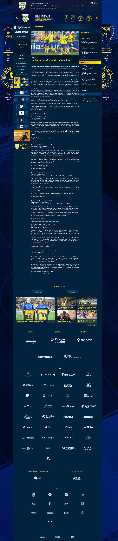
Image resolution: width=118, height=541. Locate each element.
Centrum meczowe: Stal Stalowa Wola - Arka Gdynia (88, 80)
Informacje (21, 41)
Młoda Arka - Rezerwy (22, 44)
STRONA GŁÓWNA (21, 36)
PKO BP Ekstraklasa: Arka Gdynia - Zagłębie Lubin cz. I (66, 308)
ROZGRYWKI (22, 61)
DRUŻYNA (21, 58)
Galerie (22, 47)
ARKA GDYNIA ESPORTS (21, 74)
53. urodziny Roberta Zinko (87, 58)
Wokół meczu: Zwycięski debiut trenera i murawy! (88, 37)
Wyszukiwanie (21, 52)
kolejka (84, 101)
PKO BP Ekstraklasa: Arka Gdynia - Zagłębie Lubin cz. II (30, 321)
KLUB (21, 55)
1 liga (86, 99)
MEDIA (21, 72)
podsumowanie (92, 101)
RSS (22, 50)
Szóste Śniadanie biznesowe (64, 321)
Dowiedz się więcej (36, 5)
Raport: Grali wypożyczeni (87, 48)
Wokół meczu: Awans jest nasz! (88, 84)
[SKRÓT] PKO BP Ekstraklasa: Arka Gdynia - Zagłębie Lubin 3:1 (89, 43)
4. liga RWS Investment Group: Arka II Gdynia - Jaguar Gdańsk (87, 308)
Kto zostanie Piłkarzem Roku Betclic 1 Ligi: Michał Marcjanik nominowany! (89, 68)
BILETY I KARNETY (21, 66)
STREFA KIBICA (21, 69)
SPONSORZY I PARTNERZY (22, 63)
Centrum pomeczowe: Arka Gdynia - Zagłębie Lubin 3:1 (89, 53)
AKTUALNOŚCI (21, 39)
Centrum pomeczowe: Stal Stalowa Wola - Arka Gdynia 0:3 (89, 74)
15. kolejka (92, 99)
